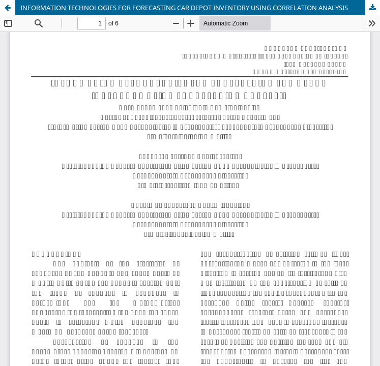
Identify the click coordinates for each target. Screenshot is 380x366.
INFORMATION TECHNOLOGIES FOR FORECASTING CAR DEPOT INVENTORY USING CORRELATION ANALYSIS (184, 7)
